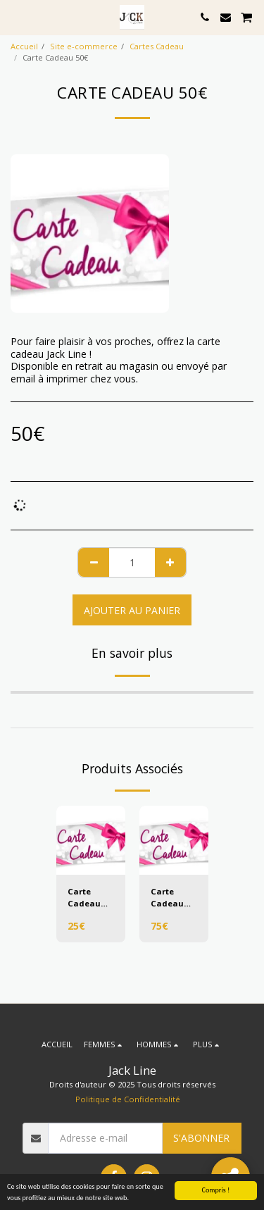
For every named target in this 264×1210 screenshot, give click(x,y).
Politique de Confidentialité (127, 1099)
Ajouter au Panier (132, 610)
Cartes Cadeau (157, 46)
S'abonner (201, 1137)
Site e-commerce (84, 46)
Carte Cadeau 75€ (167, 898)
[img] (90, 840)
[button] (15, 16)
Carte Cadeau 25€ (84, 898)
